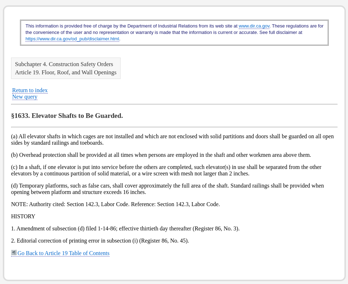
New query (24, 97)
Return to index (30, 90)
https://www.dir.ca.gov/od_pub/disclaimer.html (72, 38)
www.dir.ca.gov (254, 26)
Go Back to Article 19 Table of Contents (60, 253)
